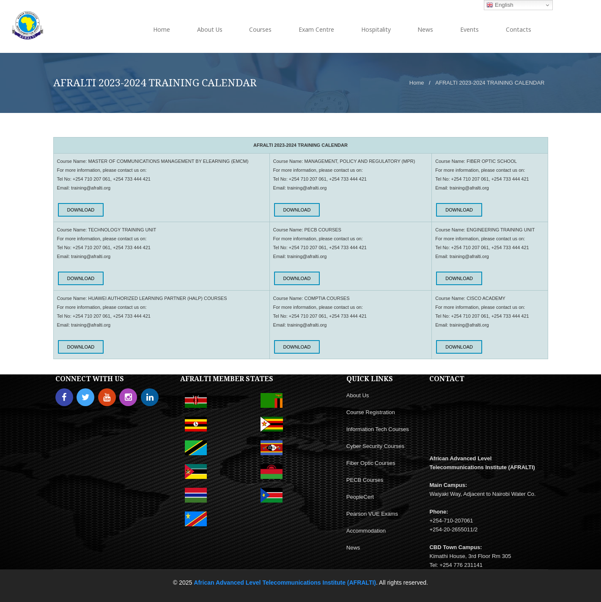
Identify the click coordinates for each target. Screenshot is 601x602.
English (499, 5)
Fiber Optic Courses (370, 463)
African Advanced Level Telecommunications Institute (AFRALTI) (285, 582)
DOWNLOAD (81, 209)
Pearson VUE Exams (372, 514)
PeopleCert (360, 497)
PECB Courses (364, 480)
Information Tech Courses (377, 429)
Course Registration (370, 412)
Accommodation (366, 531)
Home (416, 83)
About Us (357, 395)
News (353, 547)
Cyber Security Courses (375, 446)
